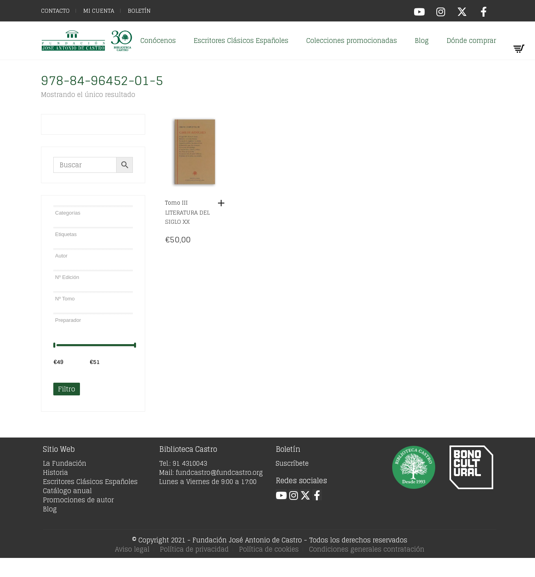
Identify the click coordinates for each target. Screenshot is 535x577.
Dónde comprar (471, 40)
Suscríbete (292, 463)
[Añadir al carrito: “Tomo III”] (223, 203)
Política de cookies (269, 549)
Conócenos (158, 40)
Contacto (55, 10)
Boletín (139, 10)
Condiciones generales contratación (366, 549)
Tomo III (176, 202)
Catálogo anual (67, 490)
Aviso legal (132, 549)
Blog (422, 40)
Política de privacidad (194, 549)
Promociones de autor (78, 499)
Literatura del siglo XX (187, 217)
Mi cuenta (98, 10)
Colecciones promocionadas (351, 40)
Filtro (66, 389)
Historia (55, 472)
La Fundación (64, 463)
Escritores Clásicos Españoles (241, 40)
